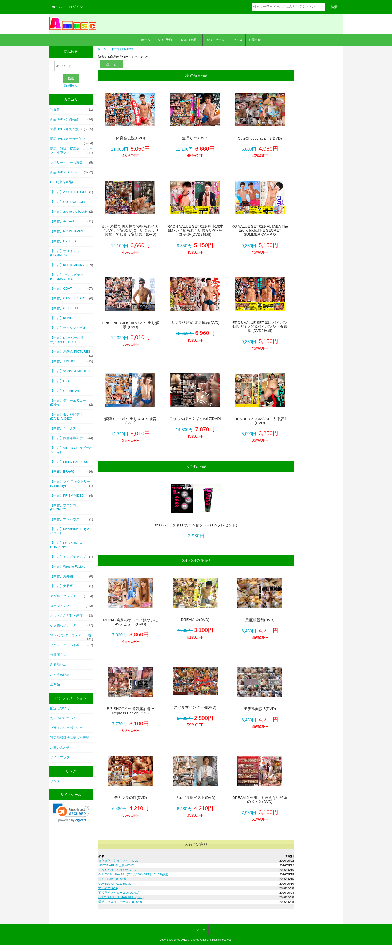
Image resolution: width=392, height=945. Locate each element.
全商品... (56, 684)
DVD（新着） (190, 40)
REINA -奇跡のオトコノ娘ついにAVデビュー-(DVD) (130, 622)
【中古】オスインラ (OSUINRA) (65, 253)
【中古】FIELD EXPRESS (69, 462)
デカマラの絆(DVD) (130, 798)
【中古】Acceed (71, 221)
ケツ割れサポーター (71, 625)
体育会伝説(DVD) (130, 138)
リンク (55, 781)
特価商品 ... (58, 655)
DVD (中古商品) (61, 182)
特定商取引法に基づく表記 (69, 737)
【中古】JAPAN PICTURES (71, 353)
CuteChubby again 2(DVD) (260, 138)
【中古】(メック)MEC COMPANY (66, 545)
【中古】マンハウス (71, 519)
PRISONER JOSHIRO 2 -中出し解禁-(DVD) (130, 325)
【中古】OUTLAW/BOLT (68, 202)
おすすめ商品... (61, 674)
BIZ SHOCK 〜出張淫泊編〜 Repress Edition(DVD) (130, 711)
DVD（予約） (165, 40)
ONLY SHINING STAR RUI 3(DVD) (121, 897)
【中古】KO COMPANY (71, 265)
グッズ (238, 40)
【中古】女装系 (71, 586)
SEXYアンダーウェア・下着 (71, 636)
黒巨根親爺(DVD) (260, 620)
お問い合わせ (60, 747)
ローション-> (71, 606)
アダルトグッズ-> (71, 596)
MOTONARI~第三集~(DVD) (116, 865)
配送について (60, 708)
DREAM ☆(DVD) (195, 620)
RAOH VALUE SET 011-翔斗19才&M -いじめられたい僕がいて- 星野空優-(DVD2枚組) (195, 230)
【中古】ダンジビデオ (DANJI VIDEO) (66, 416)
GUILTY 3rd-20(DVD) (112, 878)
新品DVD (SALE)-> (71, 172)
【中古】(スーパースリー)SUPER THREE (67, 339)
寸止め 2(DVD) (108, 888)
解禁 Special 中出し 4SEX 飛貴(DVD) (130, 421)
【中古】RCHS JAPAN (66, 231)
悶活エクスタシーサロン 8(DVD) (120, 901)
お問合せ (255, 40)
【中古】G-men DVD (65, 391)
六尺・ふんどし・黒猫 (71, 616)
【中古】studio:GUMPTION (70, 371)
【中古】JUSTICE (71, 361)
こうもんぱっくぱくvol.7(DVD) (195, 419)
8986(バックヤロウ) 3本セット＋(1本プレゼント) (196, 525)
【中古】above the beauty (71, 212)
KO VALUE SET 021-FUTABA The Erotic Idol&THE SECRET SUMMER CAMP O (260, 230)
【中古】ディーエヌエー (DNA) (71, 403)
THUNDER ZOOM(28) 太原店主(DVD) (260, 421)
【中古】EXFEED (63, 241)
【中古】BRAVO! (121, 49)
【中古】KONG (61, 318)
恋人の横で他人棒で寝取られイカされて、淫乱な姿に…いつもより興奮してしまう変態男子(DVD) (130, 230)
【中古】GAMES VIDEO (71, 298)
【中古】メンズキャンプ (71, 557)
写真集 (71, 110)
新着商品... (58, 664)
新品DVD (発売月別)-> (71, 129)
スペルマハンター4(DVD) (195, 707)
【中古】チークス (63, 428)
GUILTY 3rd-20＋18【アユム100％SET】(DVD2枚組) (133, 874)
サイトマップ (60, 757)
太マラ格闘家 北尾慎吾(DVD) (195, 323)
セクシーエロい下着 (71, 645)
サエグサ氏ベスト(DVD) (195, 798)
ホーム (57, 7)
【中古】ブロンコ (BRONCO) (63, 507)
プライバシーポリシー (66, 728)
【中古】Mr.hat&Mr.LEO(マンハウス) (71, 531)
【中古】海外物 (71, 576)
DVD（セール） (216, 40)
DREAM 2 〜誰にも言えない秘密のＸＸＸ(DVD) (260, 800)
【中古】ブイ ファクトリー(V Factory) (71, 484)
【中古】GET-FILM (64, 308)
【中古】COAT (71, 289)
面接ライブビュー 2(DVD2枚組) (119, 892)
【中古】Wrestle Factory (68, 566)
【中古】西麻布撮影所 (71, 438)
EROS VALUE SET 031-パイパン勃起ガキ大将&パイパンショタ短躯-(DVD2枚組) (260, 327)
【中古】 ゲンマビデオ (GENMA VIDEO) (67, 277)
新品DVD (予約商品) (71, 119)
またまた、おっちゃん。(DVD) (119, 860)
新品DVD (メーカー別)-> (71, 140)
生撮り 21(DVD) (195, 138)
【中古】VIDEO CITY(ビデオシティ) (71, 450)
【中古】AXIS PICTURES (71, 192)
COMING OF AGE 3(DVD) (115, 883)
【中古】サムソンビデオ (68, 328)
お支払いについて (63, 718)
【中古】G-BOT (61, 381)
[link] (71, 812)
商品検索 (71, 52)
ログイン (76, 7)
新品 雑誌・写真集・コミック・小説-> (71, 151)
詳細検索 (71, 85)
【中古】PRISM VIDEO (71, 496)
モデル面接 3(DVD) (260, 709)
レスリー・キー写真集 (71, 163)
